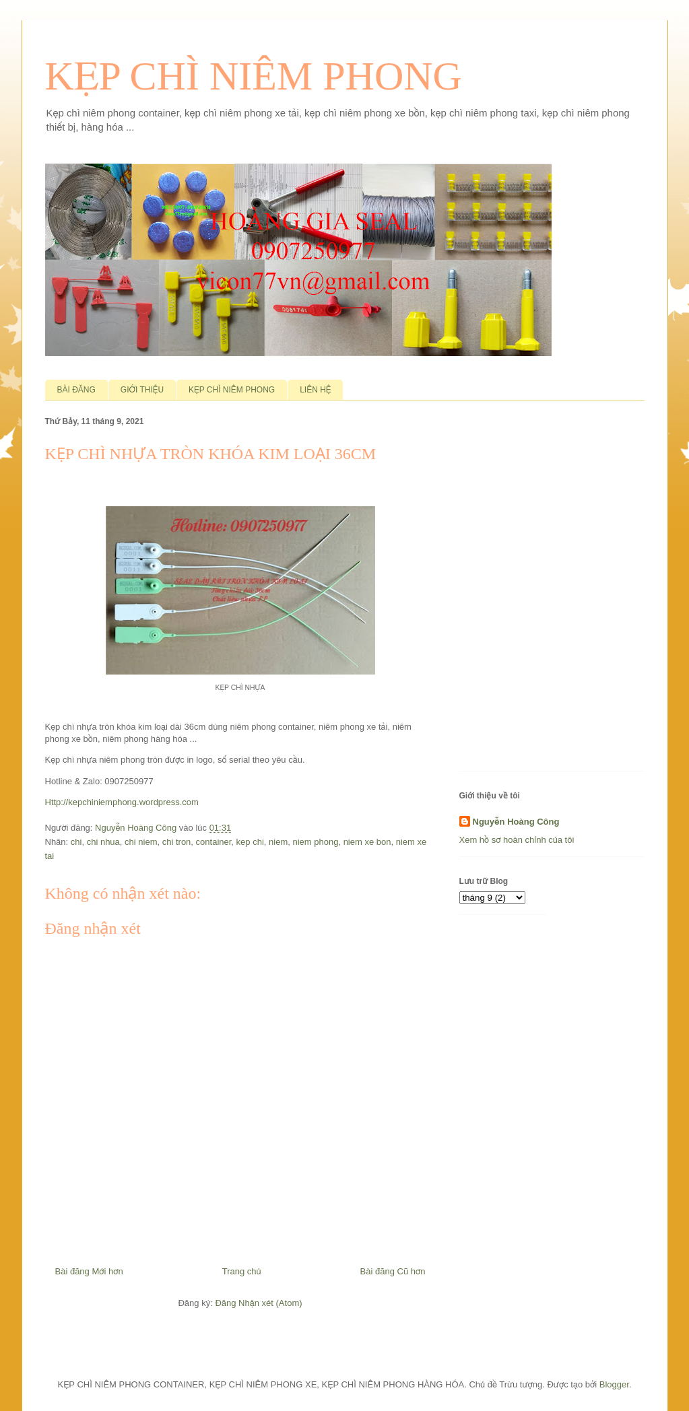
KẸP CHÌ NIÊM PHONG (253, 76)
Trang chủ (241, 1271)
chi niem (141, 842)
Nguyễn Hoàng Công (516, 822)
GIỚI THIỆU (142, 389)
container (214, 842)
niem (278, 842)
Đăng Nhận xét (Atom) (258, 1303)
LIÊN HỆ (315, 389)
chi (76, 842)
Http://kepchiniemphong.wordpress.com (122, 802)
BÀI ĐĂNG (76, 389)
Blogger (614, 1384)
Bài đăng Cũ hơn (393, 1271)
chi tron (176, 842)
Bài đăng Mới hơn (89, 1271)
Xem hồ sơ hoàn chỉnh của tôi (517, 840)
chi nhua (103, 842)
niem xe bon (367, 842)
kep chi (250, 842)
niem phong (315, 842)
